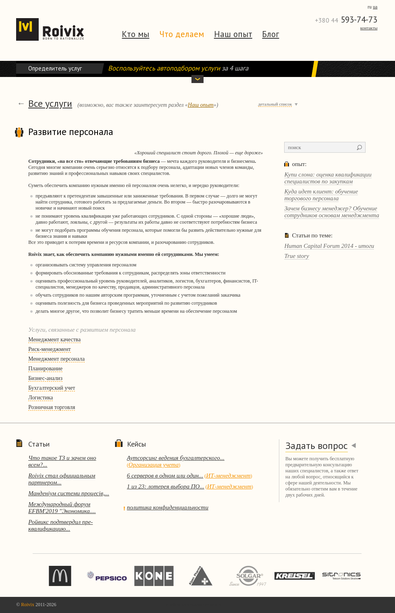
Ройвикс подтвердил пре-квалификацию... (60, 525)
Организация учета (154, 464)
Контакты (369, 27)
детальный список (275, 104)
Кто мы (135, 34)
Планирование (45, 369)
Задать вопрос (316, 445)
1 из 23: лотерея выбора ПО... (165, 486)
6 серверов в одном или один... (165, 475)
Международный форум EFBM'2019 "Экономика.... (62, 507)
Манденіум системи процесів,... (68, 493)
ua (375, 7)
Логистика (40, 398)
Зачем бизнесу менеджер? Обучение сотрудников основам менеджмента (331, 211)
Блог (270, 34)
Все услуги (50, 103)
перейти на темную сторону (192, 604)
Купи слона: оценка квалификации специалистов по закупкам (327, 178)
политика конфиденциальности (167, 507)
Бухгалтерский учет (51, 388)
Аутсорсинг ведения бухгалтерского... (176, 458)
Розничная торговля (51, 407)
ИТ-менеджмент (228, 475)
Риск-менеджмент (49, 349)
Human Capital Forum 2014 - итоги (329, 246)
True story (296, 256)
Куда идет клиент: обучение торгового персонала (321, 195)
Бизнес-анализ (45, 378)
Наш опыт (233, 34)
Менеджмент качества (54, 340)
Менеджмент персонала (56, 359)
